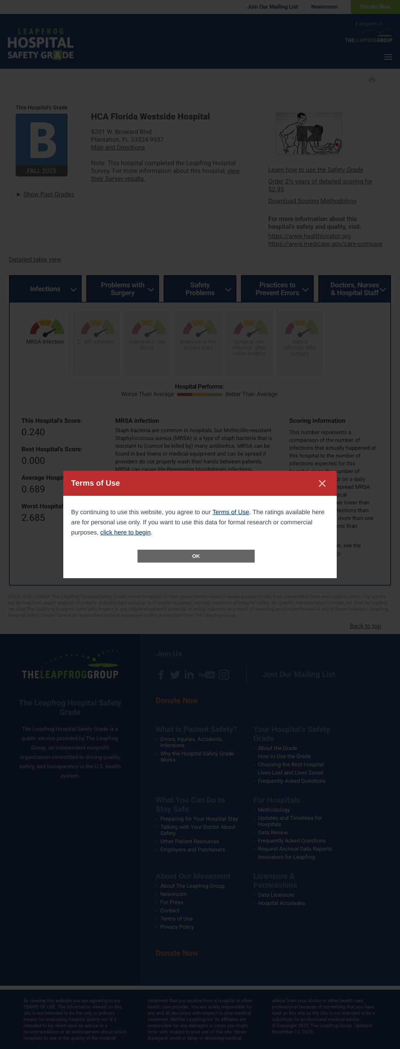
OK (196, 556)
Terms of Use (230, 512)
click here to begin (125, 532)
